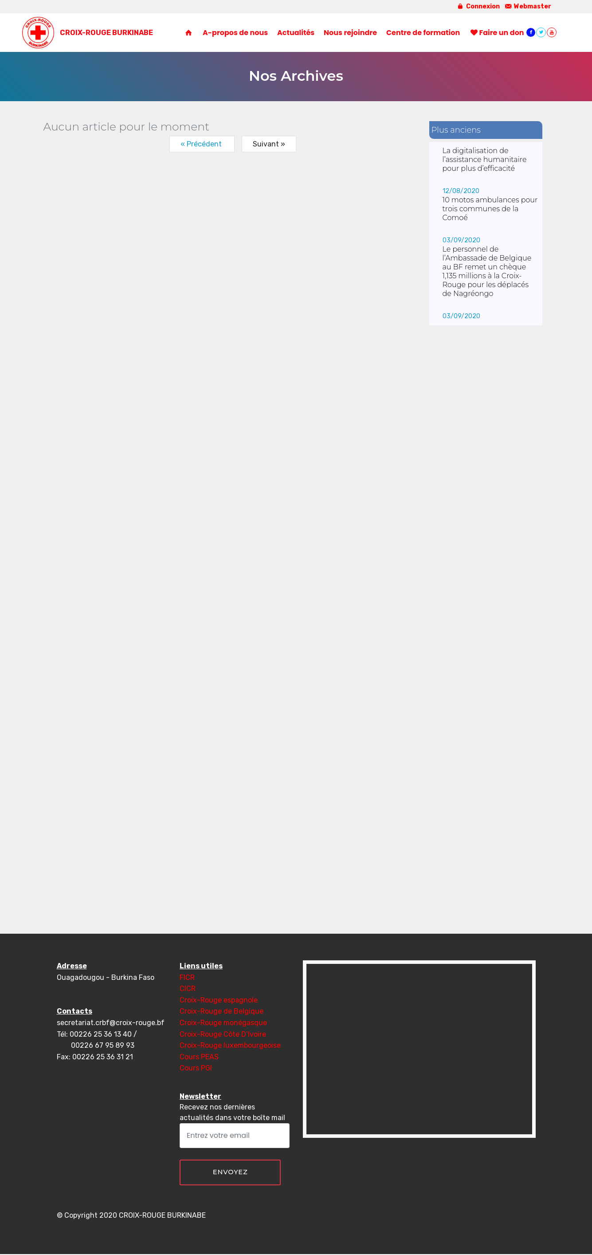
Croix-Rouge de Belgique (221, 1011)
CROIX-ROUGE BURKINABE (108, 34)
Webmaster (528, 6)
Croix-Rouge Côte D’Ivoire (223, 1034)
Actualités (295, 33)
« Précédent (201, 144)
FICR (187, 977)
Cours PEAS (199, 1057)
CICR (188, 988)
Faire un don (496, 33)
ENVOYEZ (230, 1172)
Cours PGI (196, 1068)
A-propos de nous (235, 33)
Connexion (478, 6)
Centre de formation (423, 33)
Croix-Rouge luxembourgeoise (230, 1045)
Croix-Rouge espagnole (219, 1000)
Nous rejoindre (350, 33)
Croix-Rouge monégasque (223, 1022)
